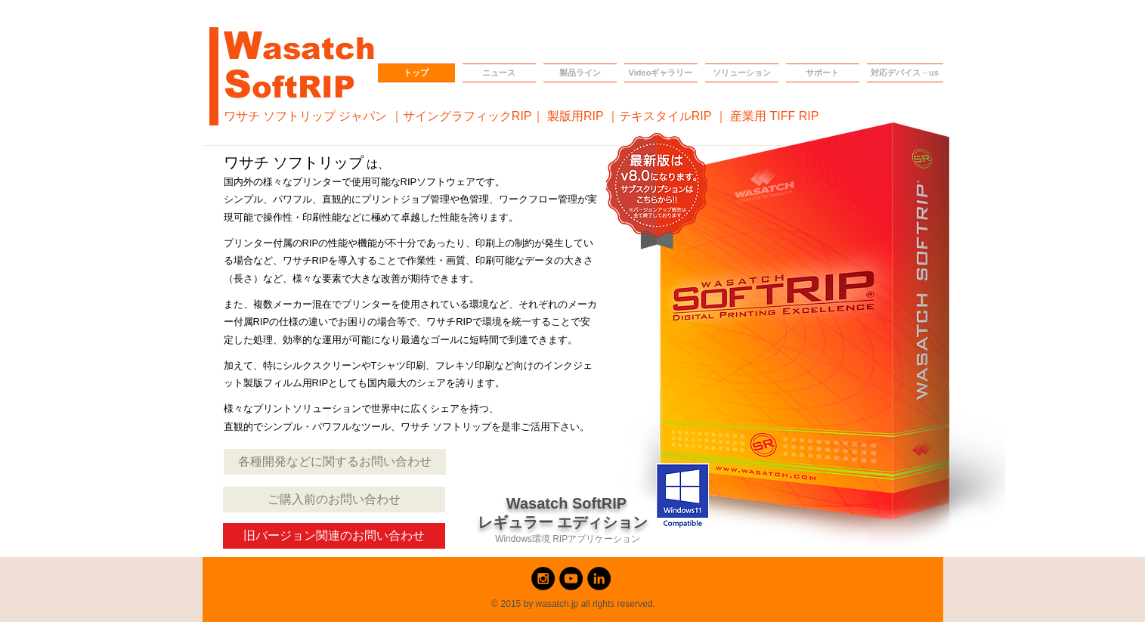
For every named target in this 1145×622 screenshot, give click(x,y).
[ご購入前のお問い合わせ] (334, 499)
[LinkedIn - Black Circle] (599, 578)
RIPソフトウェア (438, 181)
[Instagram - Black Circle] (543, 578)
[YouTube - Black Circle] (571, 578)
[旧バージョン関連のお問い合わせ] (334, 536)
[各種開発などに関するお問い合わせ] (335, 462)
